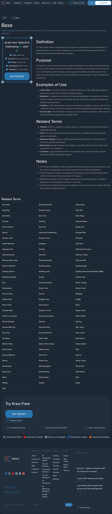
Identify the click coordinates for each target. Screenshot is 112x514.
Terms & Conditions (11, 491)
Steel (55, 476)
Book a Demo (66, 466)
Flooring (56, 456)
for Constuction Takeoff (46, 458)
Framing (56, 466)
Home (34, 456)
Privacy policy (9, 487)
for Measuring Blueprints (45, 488)
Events (66, 456)
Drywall (55, 469)
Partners (34, 472)
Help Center (66, 460)
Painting (56, 472)
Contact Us (35, 459)
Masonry (56, 479)
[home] (5, 3)
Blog (54, 3)
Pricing (60, 3)
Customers (28, 3)
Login (91, 3)
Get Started (103, 3)
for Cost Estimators (45, 476)
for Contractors (46, 482)
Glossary (66, 470)
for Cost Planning (45, 465)
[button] (18, 3)
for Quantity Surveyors (46, 470)
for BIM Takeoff (44, 495)
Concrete (56, 459)
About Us (35, 462)
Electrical (56, 462)
